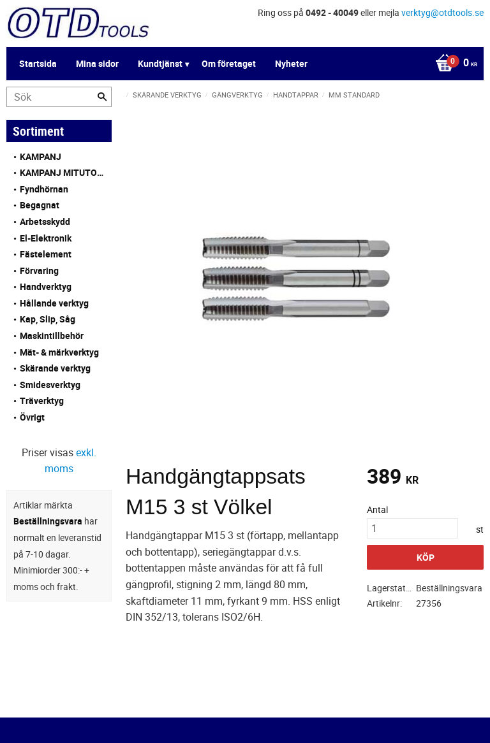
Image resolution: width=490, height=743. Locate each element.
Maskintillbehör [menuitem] (52, 335)
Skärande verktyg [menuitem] (55, 368)
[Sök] (102, 96)
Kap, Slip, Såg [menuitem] (47, 319)
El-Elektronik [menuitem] (45, 238)
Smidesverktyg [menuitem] (50, 385)
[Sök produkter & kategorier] (59, 97)
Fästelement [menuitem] (45, 254)
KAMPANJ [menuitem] (40, 156)
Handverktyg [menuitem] (45, 286)
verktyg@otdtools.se (442, 12)
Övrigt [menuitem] (32, 417)
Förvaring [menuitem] (39, 270)
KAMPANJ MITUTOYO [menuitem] (62, 172)
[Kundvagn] (241, 63)
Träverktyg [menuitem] (42, 400)
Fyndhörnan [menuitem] (44, 189)
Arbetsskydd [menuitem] (45, 221)
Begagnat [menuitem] (39, 205)
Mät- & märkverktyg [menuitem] (59, 352)
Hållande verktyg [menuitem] (54, 303)
